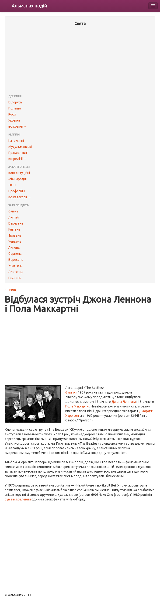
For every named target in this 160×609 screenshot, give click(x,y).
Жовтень (15, 266)
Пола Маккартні (77, 406)
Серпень (15, 253)
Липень (14, 247)
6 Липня (11, 290)
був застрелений (18, 499)
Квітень (14, 229)
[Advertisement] (80, 60)
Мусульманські (20, 147)
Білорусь (15, 102)
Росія (12, 114)
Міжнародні (17, 179)
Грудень (14, 278)
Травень (14, 235)
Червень (14, 241)
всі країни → (17, 126)
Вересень (15, 259)
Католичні (16, 140)
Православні (18, 153)
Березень (15, 223)
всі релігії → (17, 159)
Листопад (16, 272)
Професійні (16, 191)
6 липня (71, 392)
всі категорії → (19, 197)
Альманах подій (29, 5)
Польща (14, 108)
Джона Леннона (123, 402)
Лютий (13, 217)
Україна (14, 120)
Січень (13, 211)
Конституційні (19, 173)
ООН (12, 185)
